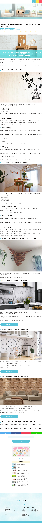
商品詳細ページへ (9, 324)
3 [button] (22, 458)
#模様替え (5, 29)
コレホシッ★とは (25, 509)
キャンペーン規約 (34, 511)
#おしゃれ (1, 29)
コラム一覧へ (20, 441)
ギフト (6, 511)
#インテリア (18, 29)
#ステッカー (10, 29)
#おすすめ (13, 29)
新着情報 (23, 511)
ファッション (15, 511)
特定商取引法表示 (34, 509)
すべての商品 (7, 509)
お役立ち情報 (13, 28)
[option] (21, 451)
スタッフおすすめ (7, 28)
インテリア (2, 28)
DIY (13, 509)
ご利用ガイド (24, 510)
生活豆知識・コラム (25, 514)
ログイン (34, 2)
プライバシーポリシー (34, 510)
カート (37, 2)
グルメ (6, 510)
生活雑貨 (6, 514)
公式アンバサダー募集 (25, 515)
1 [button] (19, 458)
